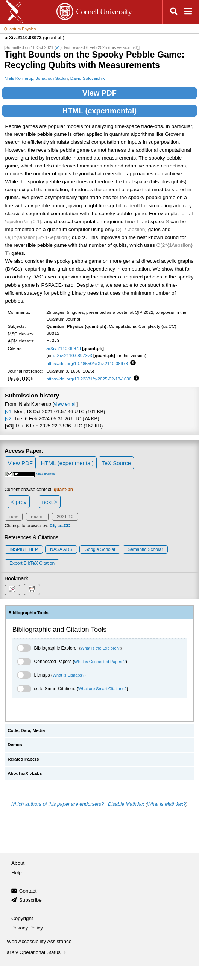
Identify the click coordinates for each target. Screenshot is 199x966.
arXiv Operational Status (37, 952)
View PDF (99, 93)
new (13, 516)
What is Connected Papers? (100, 661)
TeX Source (116, 463)
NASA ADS (61, 549)
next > (49, 502)
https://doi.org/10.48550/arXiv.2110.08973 (87, 363)
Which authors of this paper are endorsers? (57, 804)
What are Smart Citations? (102, 688)
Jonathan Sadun (52, 78)
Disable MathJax (126, 804)
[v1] (9, 411)
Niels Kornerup (19, 78)
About (17, 863)
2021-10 (65, 516)
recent (37, 516)
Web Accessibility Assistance (39, 941)
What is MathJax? (166, 804)
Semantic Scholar (145, 549)
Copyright (22, 918)
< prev (19, 502)
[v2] (9, 418)
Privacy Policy (27, 928)
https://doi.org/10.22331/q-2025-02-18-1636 (88, 378)
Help (16, 872)
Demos (15, 744)
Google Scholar (99, 549)
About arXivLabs (25, 773)
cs (52, 525)
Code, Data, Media (26, 730)
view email (65, 404)
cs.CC (63, 525)
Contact (28, 891)
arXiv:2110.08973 (63, 348)
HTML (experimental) (99, 110)
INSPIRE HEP (23, 549)
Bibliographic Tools (28, 612)
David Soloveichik (87, 78)
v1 (58, 47)
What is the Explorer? (100, 648)
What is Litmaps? (68, 675)
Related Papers (23, 759)
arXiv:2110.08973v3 (72, 355)
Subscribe (30, 900)
